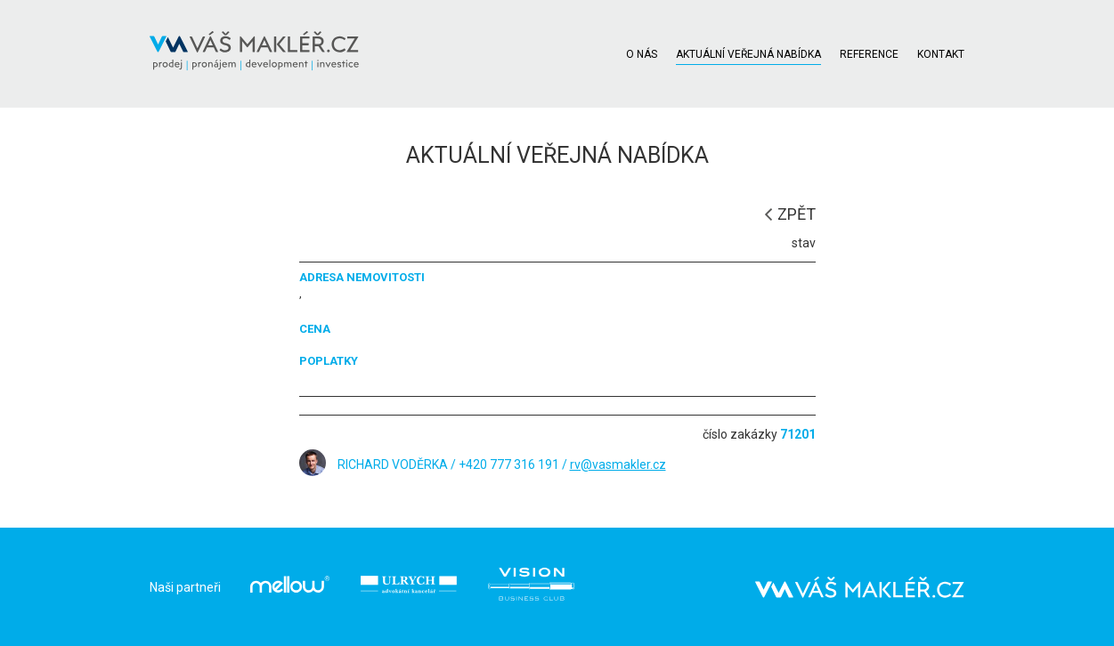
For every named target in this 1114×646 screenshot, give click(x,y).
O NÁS (641, 54)
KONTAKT (940, 54)
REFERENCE (869, 54)
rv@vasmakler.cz (618, 464)
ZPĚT (796, 214)
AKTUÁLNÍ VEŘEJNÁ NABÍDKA (748, 54)
